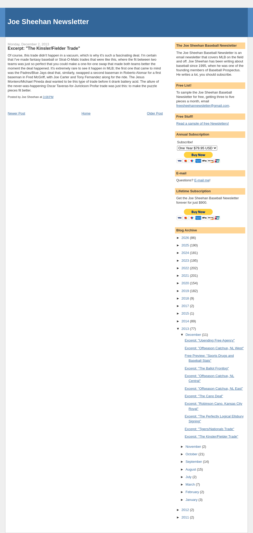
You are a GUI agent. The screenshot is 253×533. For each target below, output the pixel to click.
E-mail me (201, 180)
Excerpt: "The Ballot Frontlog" (207, 368)
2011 (185, 517)
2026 (185, 238)
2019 (185, 291)
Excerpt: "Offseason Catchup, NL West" (214, 348)
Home (86, 113)
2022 (185, 268)
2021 (185, 276)
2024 (185, 253)
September (194, 462)
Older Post (155, 113)
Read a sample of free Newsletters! (202, 123)
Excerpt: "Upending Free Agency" (210, 340)
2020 (185, 283)
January (192, 500)
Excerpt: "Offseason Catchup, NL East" (214, 388)
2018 (185, 298)
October (192, 454)
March (191, 484)
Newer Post (16, 113)
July (189, 477)
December (194, 335)
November (194, 447)
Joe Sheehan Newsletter (48, 22)
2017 (185, 306)
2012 (185, 510)
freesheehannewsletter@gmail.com (202, 106)
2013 (185, 329)
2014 (185, 321)
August (191, 469)
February (193, 492)
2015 (185, 313)
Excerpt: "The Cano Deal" (204, 396)
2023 (185, 260)
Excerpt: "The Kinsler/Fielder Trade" (211, 436)
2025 (185, 245)
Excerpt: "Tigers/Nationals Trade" (209, 429)
